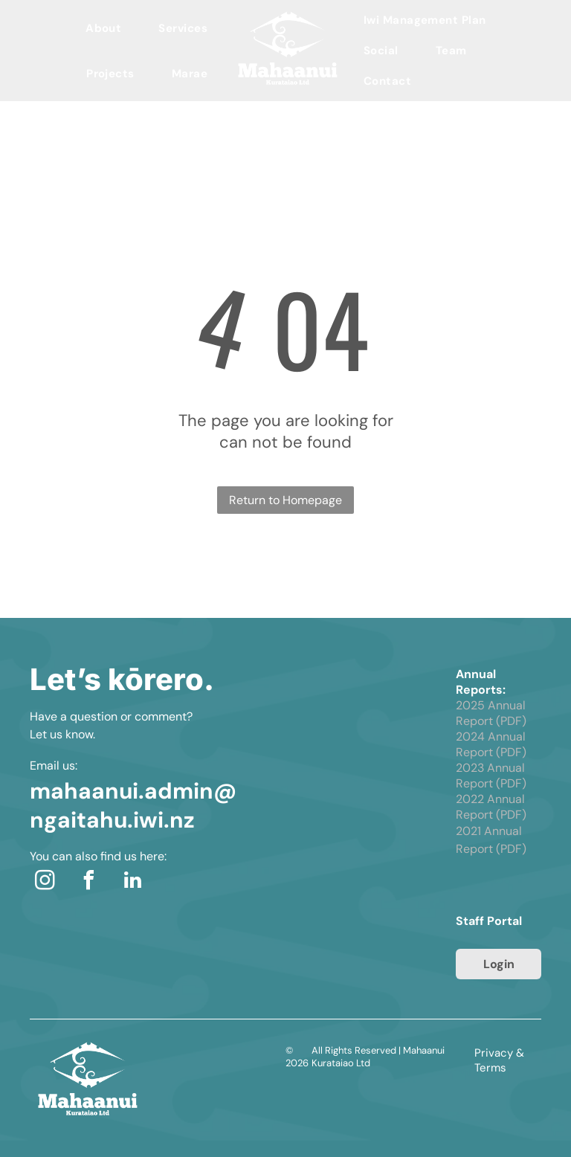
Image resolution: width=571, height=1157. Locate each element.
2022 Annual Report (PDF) (491, 806)
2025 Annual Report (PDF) (491, 713)
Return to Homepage (285, 500)
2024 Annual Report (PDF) (491, 744)
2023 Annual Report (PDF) (491, 775)
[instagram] (44, 882)
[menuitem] (103, 28)
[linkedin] (132, 882)
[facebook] (88, 882)
